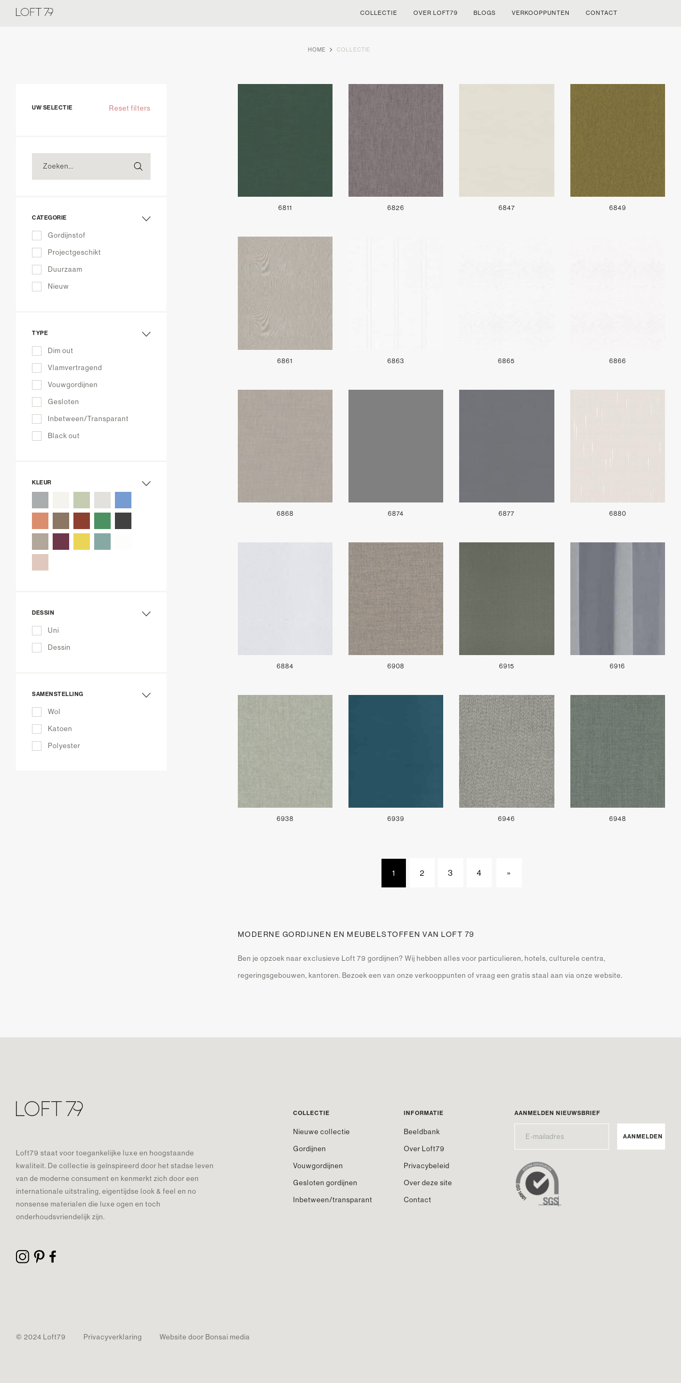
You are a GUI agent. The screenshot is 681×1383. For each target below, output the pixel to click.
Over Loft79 (424, 1149)
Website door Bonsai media (205, 1337)
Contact (417, 1200)
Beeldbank (422, 1132)
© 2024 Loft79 (41, 1337)
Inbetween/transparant (332, 1200)
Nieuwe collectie (321, 1132)
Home (317, 50)
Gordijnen (309, 1149)
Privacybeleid (427, 1166)
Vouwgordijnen (318, 1166)
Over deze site (428, 1183)
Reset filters (130, 108)
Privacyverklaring (113, 1337)
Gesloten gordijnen (325, 1183)
